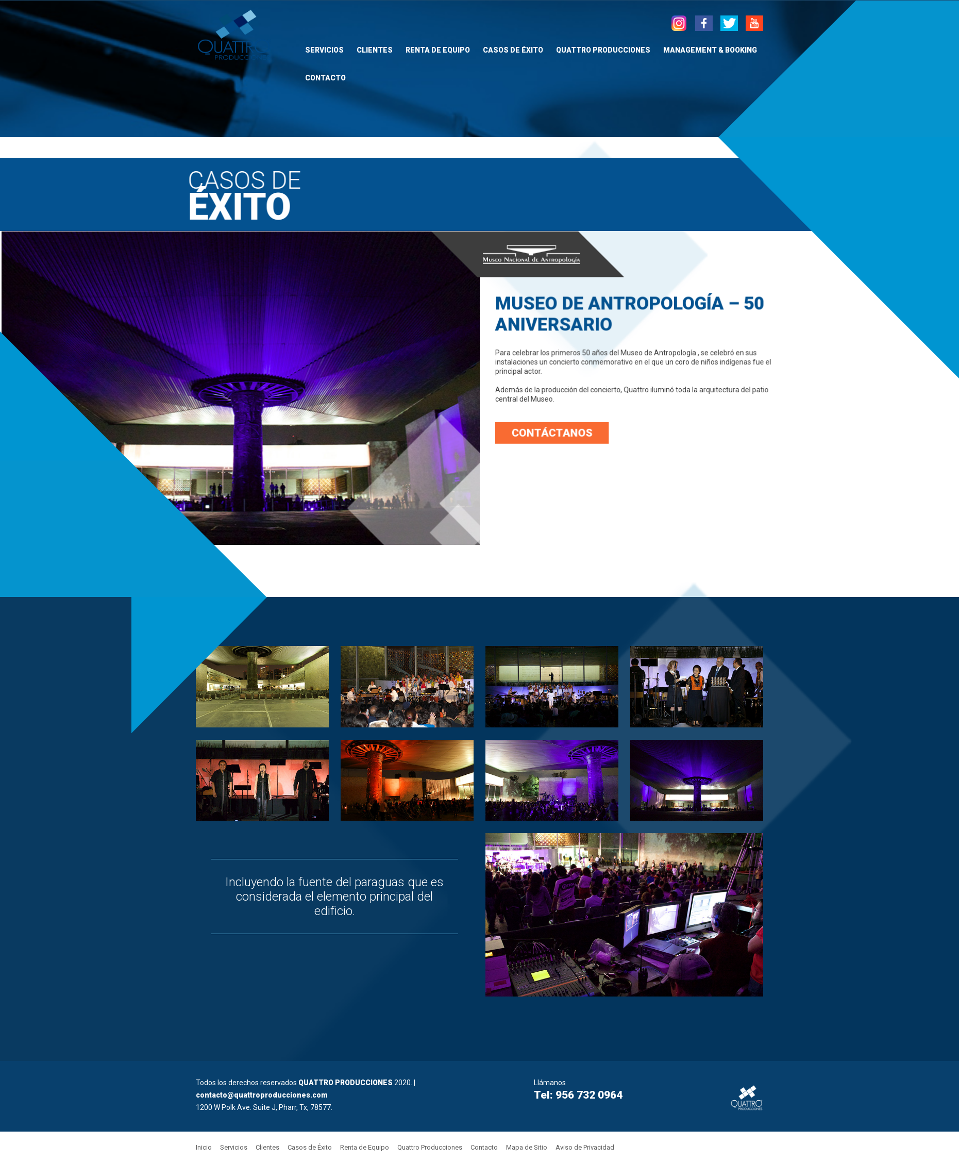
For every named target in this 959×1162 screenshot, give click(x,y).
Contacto (325, 78)
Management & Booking (710, 50)
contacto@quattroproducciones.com (262, 1095)
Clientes (375, 50)
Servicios (324, 50)
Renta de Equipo (438, 50)
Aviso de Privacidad (585, 1147)
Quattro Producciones (603, 50)
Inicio (204, 1147)
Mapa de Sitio (526, 1147)
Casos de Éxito (513, 50)
